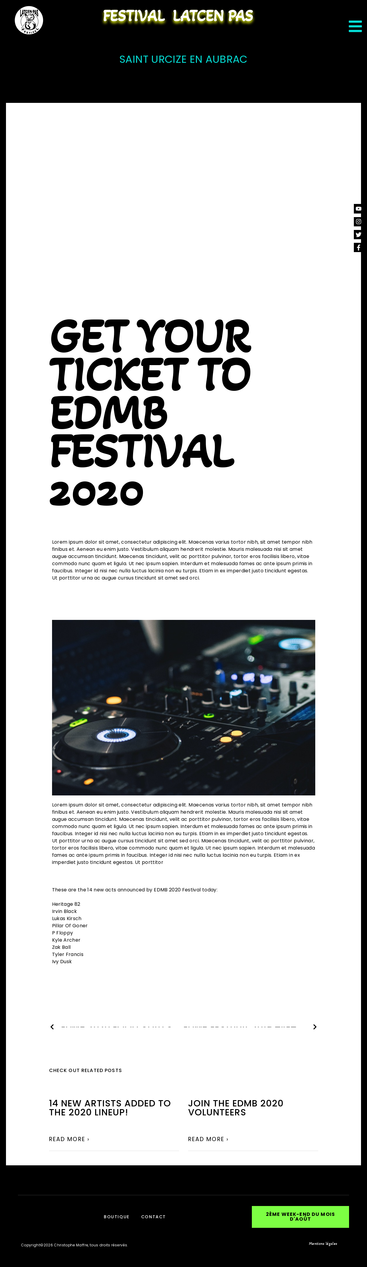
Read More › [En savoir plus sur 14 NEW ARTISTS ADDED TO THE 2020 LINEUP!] (69, 1139)
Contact (153, 1216)
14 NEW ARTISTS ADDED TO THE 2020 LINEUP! (110, 1108)
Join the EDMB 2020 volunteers (236, 1108)
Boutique (116, 1216)
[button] (300, 1216)
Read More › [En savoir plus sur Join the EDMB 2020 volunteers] (208, 1139)
